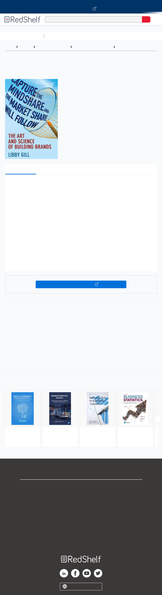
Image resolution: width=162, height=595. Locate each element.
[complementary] (81, 410)
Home (9, 47)
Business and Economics (92, 47)
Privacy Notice (81, 505)
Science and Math (83, 36)
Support (81, 496)
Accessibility (81, 533)
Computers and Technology (120, 36)
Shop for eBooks (81, 486)
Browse (25, 47)
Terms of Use (81, 514)
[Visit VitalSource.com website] (81, 7)
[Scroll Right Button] (158, 419)
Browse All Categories (22, 36)
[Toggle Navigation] (154, 19)
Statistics (124, 47)
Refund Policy (81, 524)
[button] (81, 184)
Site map (81, 542)
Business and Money (52, 47)
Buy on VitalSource (81, 284)
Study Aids (57, 36)
